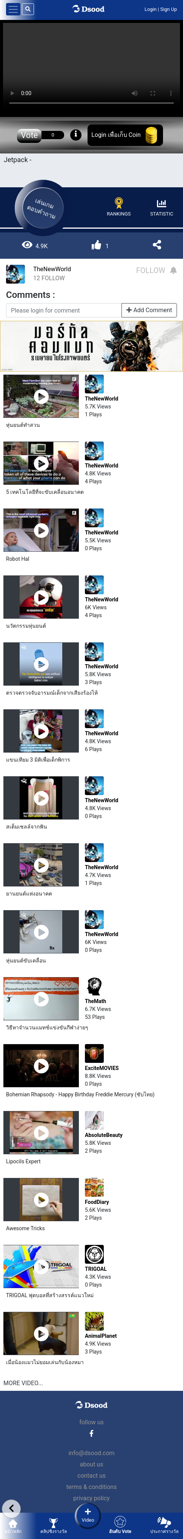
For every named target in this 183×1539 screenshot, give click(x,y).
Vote (29, 135)
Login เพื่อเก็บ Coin (116, 134)
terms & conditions (91, 1486)
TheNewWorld (52, 269)
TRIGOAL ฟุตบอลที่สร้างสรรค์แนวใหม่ (50, 1295)
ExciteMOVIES (102, 1068)
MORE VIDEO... (23, 1383)
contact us (91, 1475)
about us (91, 1464)
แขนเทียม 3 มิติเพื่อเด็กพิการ (38, 760)
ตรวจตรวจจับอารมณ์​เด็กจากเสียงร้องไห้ (52, 693)
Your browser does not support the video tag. (91, 67)
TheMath (95, 1001)
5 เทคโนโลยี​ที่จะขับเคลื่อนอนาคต (45, 492)
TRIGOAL (96, 1269)
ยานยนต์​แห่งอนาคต (29, 894)
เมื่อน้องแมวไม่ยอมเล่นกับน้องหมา (45, 1362)
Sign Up (168, 9)
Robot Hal (17, 559)
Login (151, 9)
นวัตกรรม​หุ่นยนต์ (26, 626)
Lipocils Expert (23, 1161)
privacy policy (91, 1498)
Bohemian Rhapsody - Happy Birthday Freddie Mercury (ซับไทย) (80, 1094)
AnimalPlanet (101, 1336)
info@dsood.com (91, 1453)
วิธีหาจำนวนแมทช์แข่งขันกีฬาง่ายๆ (47, 1027)
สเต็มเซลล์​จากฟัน (26, 827)
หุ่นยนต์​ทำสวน (23, 425)
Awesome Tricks (25, 1228)
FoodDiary (97, 1202)
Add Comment (149, 310)
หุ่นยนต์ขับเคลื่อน (26, 961)
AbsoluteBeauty (104, 1135)
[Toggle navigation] (13, 9)
